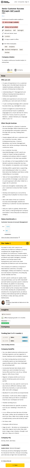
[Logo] (5, 2)
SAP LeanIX (15, 11)
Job (9, 70)
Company (18, 70)
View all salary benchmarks (9, 237)
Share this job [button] (6, 461)
